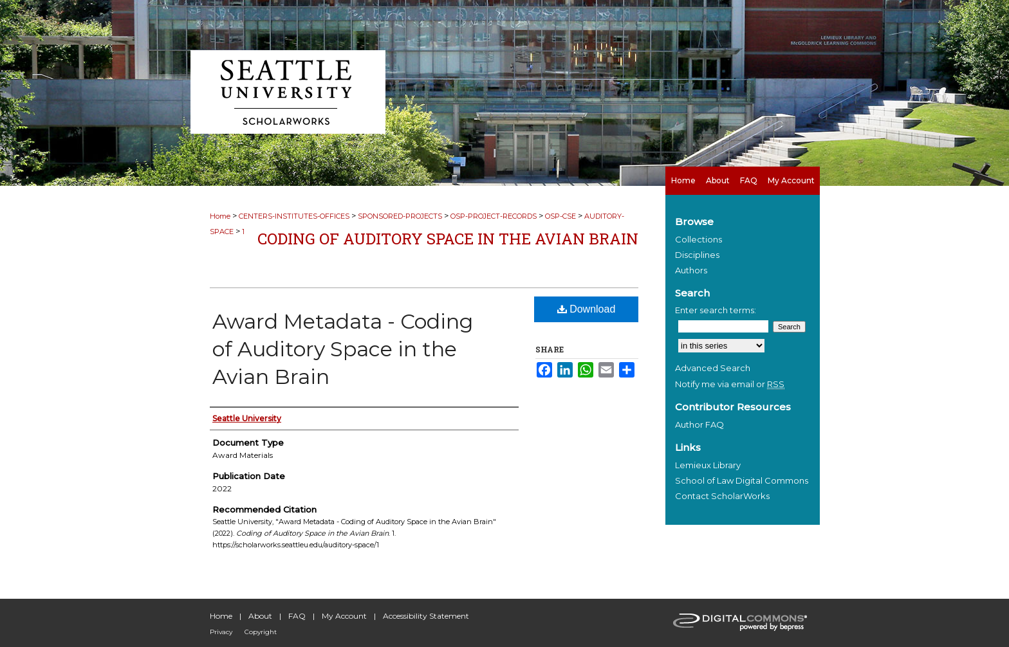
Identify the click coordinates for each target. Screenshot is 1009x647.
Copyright (261, 632)
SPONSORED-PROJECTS (400, 216)
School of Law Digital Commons (741, 480)
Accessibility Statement (426, 616)
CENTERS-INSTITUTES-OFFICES (294, 216)
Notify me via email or (729, 384)
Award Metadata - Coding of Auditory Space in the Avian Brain (342, 349)
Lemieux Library (708, 465)
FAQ (297, 616)
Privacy (221, 632)
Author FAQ (699, 424)
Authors (691, 270)
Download (586, 309)
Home (220, 216)
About (260, 616)
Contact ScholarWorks (722, 496)
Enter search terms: (715, 310)
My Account (344, 616)
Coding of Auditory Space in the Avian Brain (447, 238)
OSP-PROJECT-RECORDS (493, 216)
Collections (698, 239)
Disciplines (697, 255)
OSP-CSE (560, 216)
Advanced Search (712, 368)
